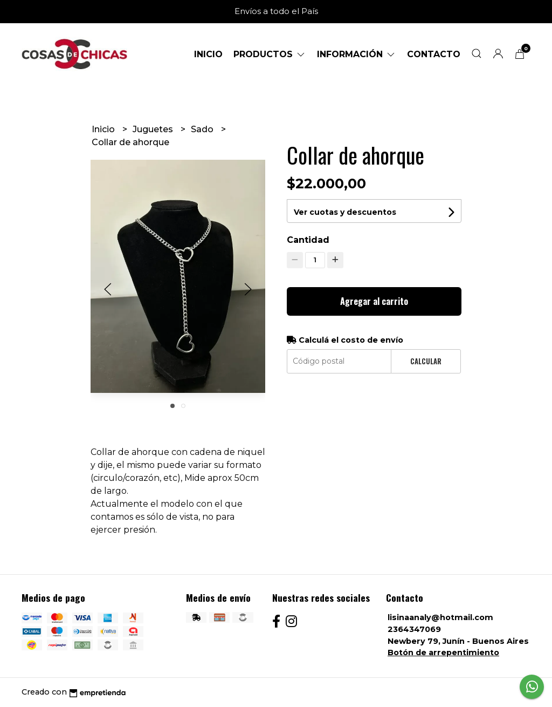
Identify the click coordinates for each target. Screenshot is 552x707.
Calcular (425, 361)
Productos (269, 54)
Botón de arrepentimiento (443, 652)
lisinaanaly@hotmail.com (440, 617)
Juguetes (154, 129)
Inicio (208, 54)
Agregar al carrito (374, 301)
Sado (203, 129)
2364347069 (414, 629)
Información (356, 54)
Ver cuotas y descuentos (345, 212)
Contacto (433, 54)
